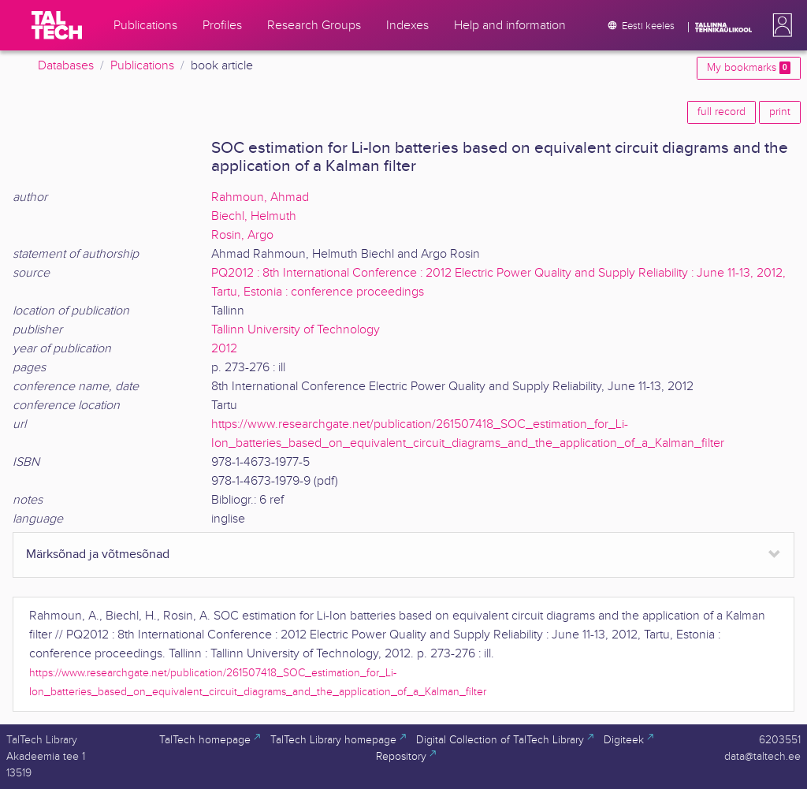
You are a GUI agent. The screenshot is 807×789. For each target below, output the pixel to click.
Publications (142, 65)
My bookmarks (748, 67)
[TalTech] (57, 25)
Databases (66, 65)
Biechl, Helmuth (253, 216)
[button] (779, 25)
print (779, 112)
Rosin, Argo (242, 235)
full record (721, 112)
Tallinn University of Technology (295, 329)
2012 (224, 348)
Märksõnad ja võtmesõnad (97, 554)
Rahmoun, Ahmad (260, 197)
